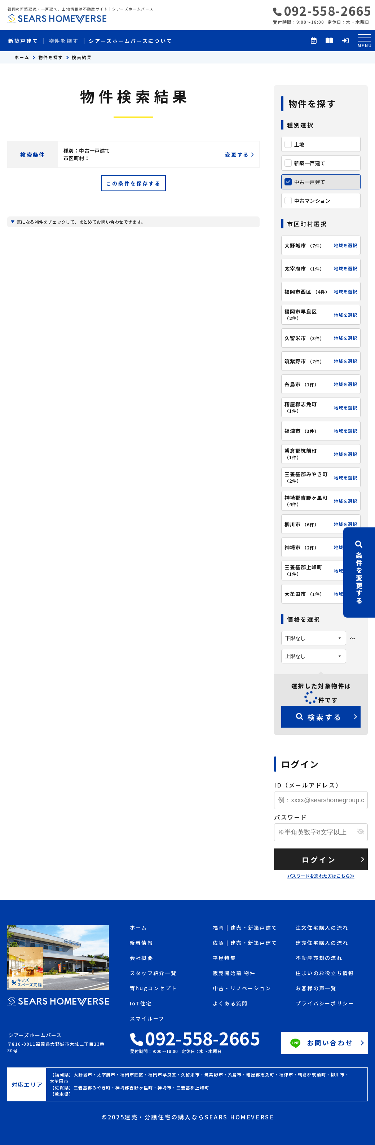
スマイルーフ (147, 1019)
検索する (319, 717)
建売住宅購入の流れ (322, 943)
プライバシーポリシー (325, 1004)
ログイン (319, 859)
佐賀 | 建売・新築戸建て (245, 943)
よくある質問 (230, 1004)
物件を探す (64, 40)
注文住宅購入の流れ (322, 928)
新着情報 (141, 943)
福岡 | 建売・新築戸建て (245, 928)
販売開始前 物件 (234, 973)
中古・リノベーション (242, 989)
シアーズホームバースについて (130, 40)
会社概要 (141, 958)
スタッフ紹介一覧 (153, 973)
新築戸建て (23, 40)
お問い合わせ (320, 1044)
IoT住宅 (141, 1004)
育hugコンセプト (153, 989)
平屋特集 (224, 958)
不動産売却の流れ (319, 958)
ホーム (22, 57)
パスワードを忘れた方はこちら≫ (320, 876)
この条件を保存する (133, 183)
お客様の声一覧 (316, 989)
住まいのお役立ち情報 (325, 973)
